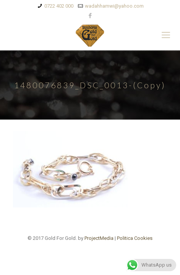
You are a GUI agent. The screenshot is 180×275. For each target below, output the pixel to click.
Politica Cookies (134, 238)
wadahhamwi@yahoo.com (114, 6)
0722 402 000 (58, 6)
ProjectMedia (99, 238)
